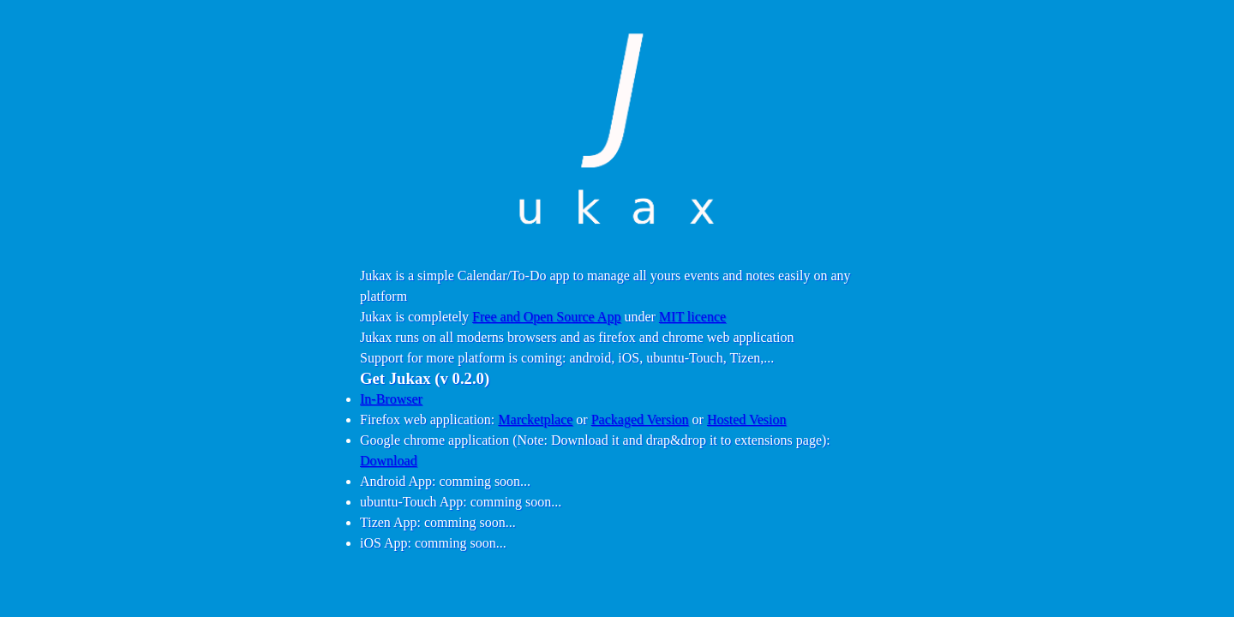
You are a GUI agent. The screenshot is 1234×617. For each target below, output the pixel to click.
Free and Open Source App (546, 316)
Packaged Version (640, 419)
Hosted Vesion (747, 419)
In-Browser (391, 399)
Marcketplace (535, 419)
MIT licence (692, 316)
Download (388, 460)
